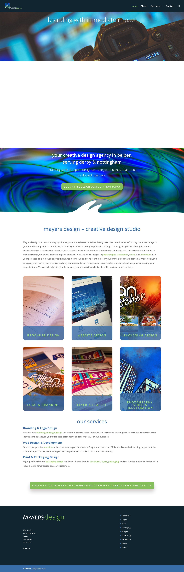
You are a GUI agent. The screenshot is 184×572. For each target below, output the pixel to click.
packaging (113, 461)
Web (124, 523)
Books (124, 547)
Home (134, 6)
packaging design (54, 461)
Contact (170, 6)
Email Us (26, 548)
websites (48, 447)
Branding (54, 169)
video (132, 254)
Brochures (95, 461)
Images (125, 531)
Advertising (126, 535)
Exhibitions (126, 539)
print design (83, 169)
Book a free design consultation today (92, 186)
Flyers (124, 543)
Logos (124, 519)
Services (155, 6)
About (144, 6)
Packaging (126, 527)
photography (109, 254)
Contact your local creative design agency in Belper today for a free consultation (92, 485)
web (65, 169)
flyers (104, 461)
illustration (122, 254)
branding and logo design (49, 432)
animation (146, 254)
